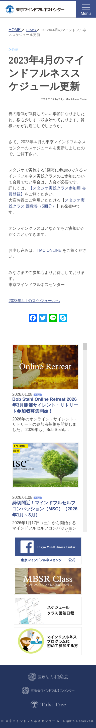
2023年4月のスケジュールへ (34, 301)
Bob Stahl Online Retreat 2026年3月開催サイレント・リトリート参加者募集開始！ (45, 405)
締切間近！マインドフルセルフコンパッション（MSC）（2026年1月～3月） (44, 508)
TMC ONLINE (49, 250)
